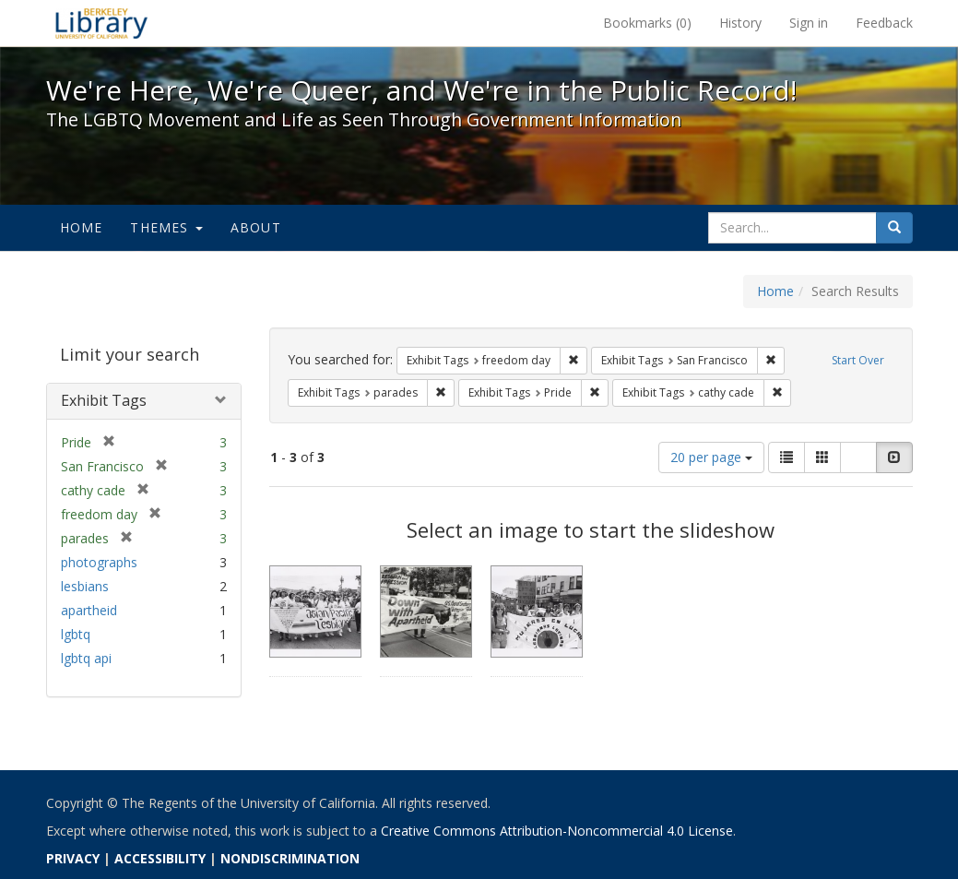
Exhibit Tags (104, 400)
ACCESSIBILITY (160, 858)
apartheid (89, 610)
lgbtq (75, 634)
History (740, 22)
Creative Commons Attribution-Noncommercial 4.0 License (557, 830)
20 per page (711, 457)
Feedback (884, 22)
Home (81, 227)
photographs (99, 562)
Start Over (858, 360)
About (256, 227)
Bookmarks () (647, 22)
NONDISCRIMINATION (290, 858)
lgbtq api (86, 658)
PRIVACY (73, 858)
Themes (166, 227)
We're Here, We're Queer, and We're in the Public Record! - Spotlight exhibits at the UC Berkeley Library (101, 23)
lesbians (85, 586)
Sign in (808, 22)
